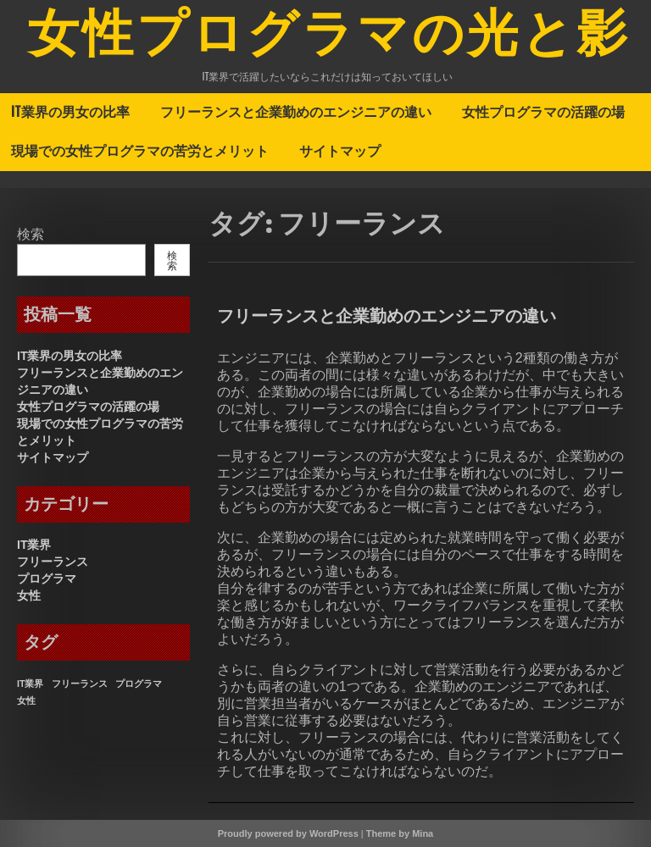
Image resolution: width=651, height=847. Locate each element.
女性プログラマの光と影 (329, 36)
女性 (29, 595)
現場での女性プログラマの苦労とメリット (140, 150)
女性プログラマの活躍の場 (543, 111)
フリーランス (52, 561)
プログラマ (46, 578)
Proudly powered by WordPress (288, 833)
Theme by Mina (399, 833)
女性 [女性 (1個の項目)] (26, 700)
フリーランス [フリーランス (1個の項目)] (80, 683)
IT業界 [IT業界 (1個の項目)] (30, 683)
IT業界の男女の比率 (70, 111)
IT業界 (34, 544)
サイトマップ (340, 150)
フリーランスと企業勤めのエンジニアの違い (295, 111)
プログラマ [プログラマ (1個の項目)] (138, 683)
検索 (30, 234)
